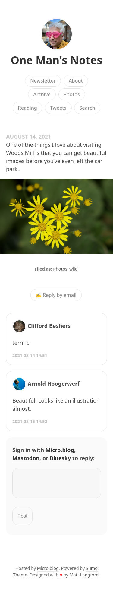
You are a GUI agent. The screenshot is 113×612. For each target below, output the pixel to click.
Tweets (58, 108)
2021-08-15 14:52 (29, 421)
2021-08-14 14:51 (29, 355)
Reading (27, 108)
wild (73, 269)
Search (87, 108)
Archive (41, 94)
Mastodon (25, 458)
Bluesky (60, 458)
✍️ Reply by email (56, 295)
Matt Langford (84, 578)
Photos (72, 94)
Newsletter (43, 80)
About (76, 80)
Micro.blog (60, 450)
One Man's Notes (56, 60)
